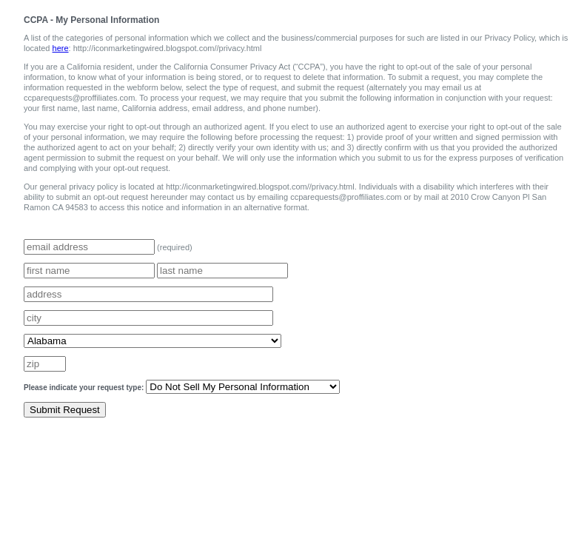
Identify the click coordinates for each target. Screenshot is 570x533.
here (61, 48)
